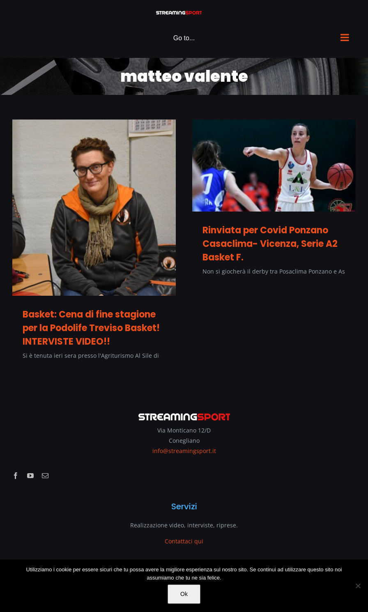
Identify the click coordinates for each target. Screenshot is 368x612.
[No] (358, 586)
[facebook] (15, 475)
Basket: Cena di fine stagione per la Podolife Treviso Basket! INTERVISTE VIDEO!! (91, 328)
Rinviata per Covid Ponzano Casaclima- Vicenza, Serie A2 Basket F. (270, 244)
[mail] (45, 475)
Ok (184, 594)
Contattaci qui (184, 541)
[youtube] (30, 475)
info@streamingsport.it (184, 451)
